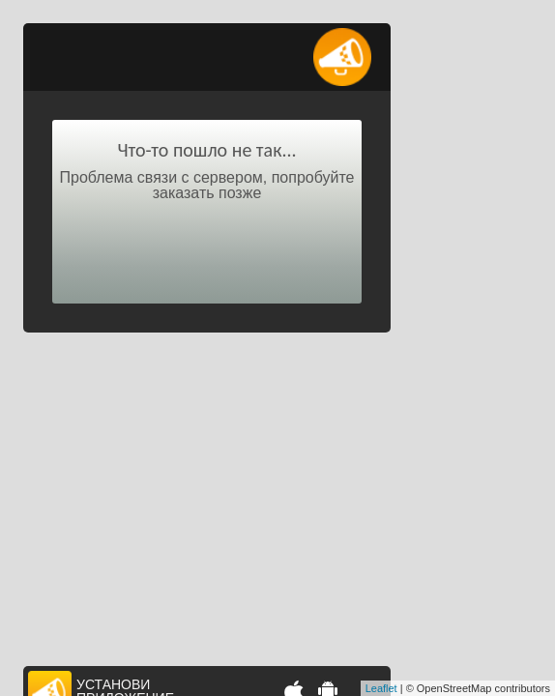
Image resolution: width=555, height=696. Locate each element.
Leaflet (381, 688)
